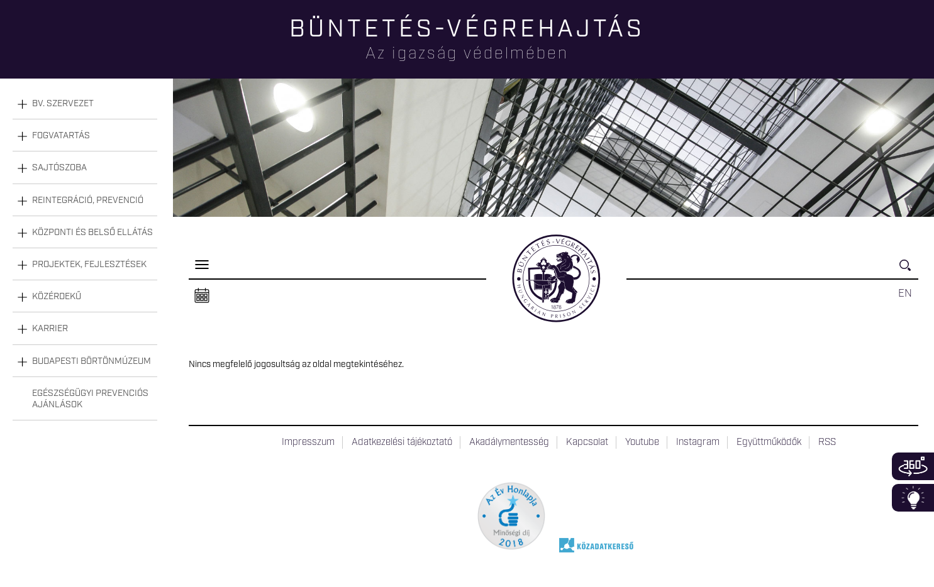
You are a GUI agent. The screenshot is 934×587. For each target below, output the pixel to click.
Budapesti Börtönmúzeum (91, 361)
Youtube (642, 442)
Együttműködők (769, 442)
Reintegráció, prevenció (87, 200)
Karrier (50, 328)
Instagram (698, 442)
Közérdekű (56, 296)
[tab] (85, 104)
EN (905, 293)
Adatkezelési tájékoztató (402, 442)
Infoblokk (913, 498)
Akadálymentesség (509, 442)
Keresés (908, 271)
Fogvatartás (61, 135)
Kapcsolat (587, 442)
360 (913, 466)
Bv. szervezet (63, 103)
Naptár (201, 296)
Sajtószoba (59, 167)
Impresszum (308, 442)
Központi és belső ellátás (92, 232)
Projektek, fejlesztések (89, 264)
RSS (827, 442)
